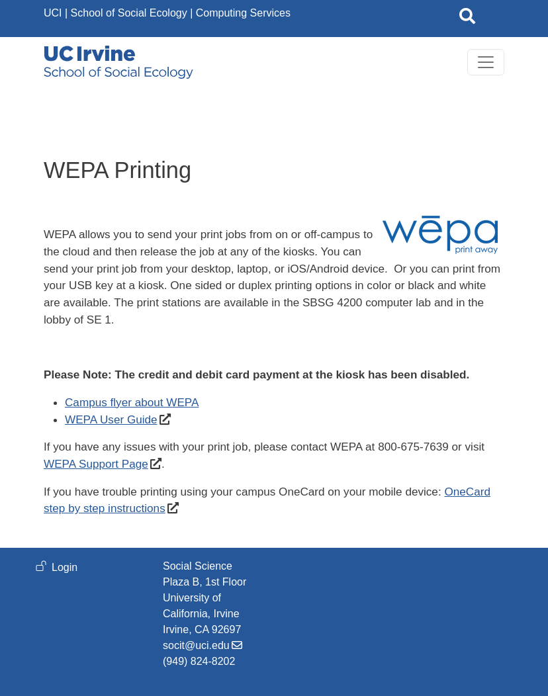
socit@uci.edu (196, 645)
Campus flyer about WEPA (132, 402)
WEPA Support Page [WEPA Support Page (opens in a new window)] (96, 463)
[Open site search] (467, 18)
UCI (53, 13)
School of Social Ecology (129, 13)
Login (64, 567)
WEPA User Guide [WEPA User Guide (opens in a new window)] (111, 419)
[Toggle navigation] (485, 62)
